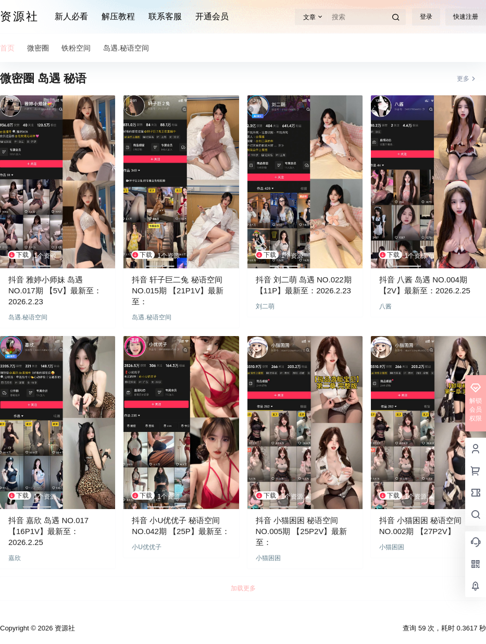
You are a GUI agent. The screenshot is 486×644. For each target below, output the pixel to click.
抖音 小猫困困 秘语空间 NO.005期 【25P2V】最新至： (301, 531)
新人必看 (71, 16)
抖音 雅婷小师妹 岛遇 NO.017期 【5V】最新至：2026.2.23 (55, 290)
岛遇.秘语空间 (27, 317)
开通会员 (212, 16)
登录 (426, 16)
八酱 (385, 306)
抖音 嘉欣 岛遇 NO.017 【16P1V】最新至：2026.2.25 (48, 531)
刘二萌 (265, 306)
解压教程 (118, 16)
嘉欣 (14, 558)
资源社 (64, 628)
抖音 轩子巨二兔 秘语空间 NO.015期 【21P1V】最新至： (177, 290)
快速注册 (465, 16)
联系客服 (165, 16)
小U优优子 (146, 547)
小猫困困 (268, 558)
